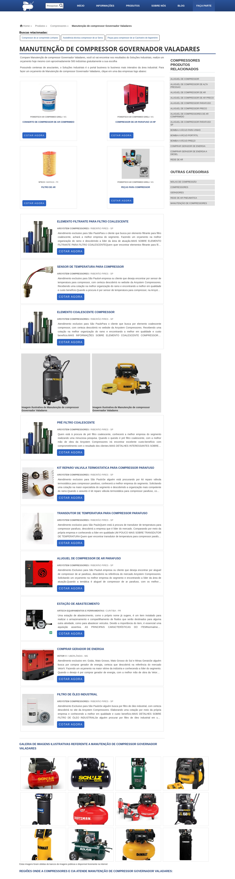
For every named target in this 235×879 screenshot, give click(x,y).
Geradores (177, 192)
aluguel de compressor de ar (188, 92)
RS (78, 818)
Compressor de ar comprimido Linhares (40, 38)
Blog (181, 5)
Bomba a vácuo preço (182, 141)
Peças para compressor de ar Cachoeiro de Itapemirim (133, 38)
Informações (105, 5)
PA (123, 818)
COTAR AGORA (34, 138)
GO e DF (107, 818)
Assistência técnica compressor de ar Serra (83, 38)
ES (51, 818)
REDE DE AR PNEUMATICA (183, 198)
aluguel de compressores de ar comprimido (189, 115)
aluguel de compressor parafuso (190, 103)
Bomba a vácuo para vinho (185, 130)
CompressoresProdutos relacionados (185, 65)
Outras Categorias (189, 172)
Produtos (133, 5)
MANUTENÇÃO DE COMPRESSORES (188, 203)
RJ (38, 818)
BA (91, 818)
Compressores (179, 187)
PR (64, 818)
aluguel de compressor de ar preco (192, 98)
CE (97, 818)
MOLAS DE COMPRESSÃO (183, 182)
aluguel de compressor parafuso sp (190, 123)
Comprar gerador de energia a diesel (188, 153)
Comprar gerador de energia (187, 146)
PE (84, 818)
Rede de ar (176, 159)
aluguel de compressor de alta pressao (189, 85)
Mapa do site (156, 849)
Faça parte (203, 5)
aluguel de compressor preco (188, 108)
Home (151, 838)
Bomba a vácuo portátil (184, 135)
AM (116, 818)
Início (80, 5)
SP (58, 818)
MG (44, 818)
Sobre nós (158, 5)
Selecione (28, 818)
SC (71, 818)
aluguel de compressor (184, 79)
